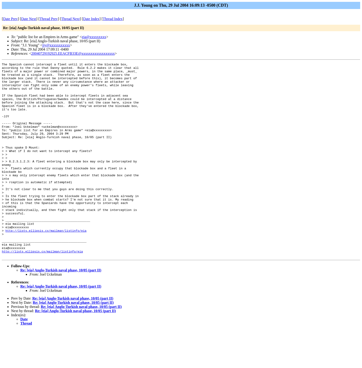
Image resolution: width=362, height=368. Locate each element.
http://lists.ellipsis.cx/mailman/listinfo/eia (46, 264)
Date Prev (10, 19)
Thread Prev (48, 19)
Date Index (91, 19)
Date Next (28, 19)
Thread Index (113, 19)
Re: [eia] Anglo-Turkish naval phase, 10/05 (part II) (60, 309)
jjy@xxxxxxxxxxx (56, 45)
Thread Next (70, 19)
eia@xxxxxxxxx (94, 37)
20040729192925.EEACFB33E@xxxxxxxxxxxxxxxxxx (73, 53)
